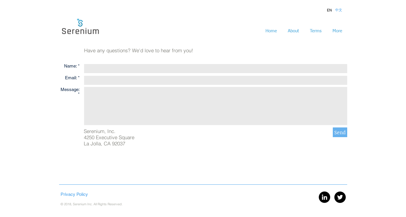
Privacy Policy (74, 194)
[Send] (340, 132)
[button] (329, 10)
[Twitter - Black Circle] (340, 197)
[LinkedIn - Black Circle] (324, 197)
